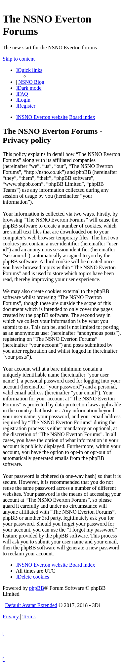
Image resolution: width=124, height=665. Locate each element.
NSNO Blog (31, 82)
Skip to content (19, 59)
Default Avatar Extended (31, 605)
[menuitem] (22, 94)
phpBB (36, 588)
